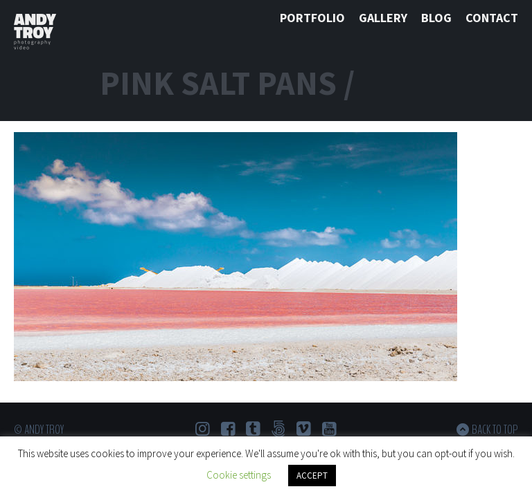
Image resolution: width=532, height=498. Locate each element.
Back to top (495, 429)
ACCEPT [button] (312, 475)
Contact (492, 18)
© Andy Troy (39, 429)
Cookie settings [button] (238, 474)
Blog (436, 18)
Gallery (383, 18)
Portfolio (312, 18)
